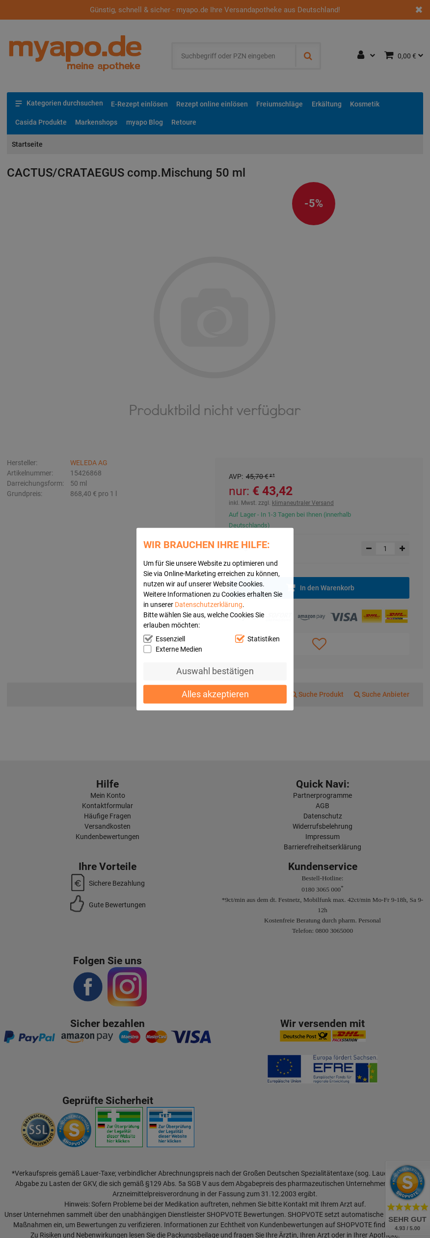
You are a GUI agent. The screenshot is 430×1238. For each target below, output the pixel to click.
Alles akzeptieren (215, 694)
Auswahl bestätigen (215, 671)
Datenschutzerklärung (208, 604)
